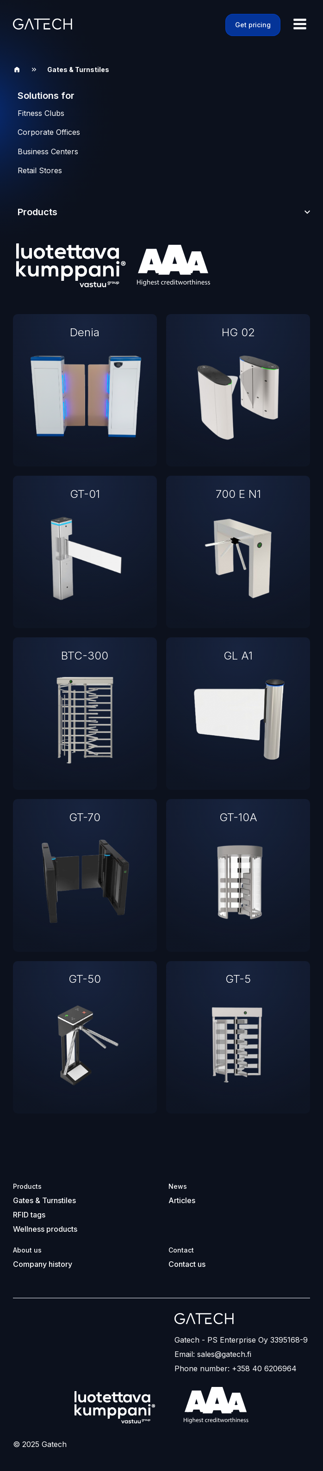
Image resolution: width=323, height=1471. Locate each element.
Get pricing (253, 25)
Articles (181, 1200)
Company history (42, 1264)
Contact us (186, 1264)
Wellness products (45, 1229)
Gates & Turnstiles (44, 1200)
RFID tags (29, 1214)
